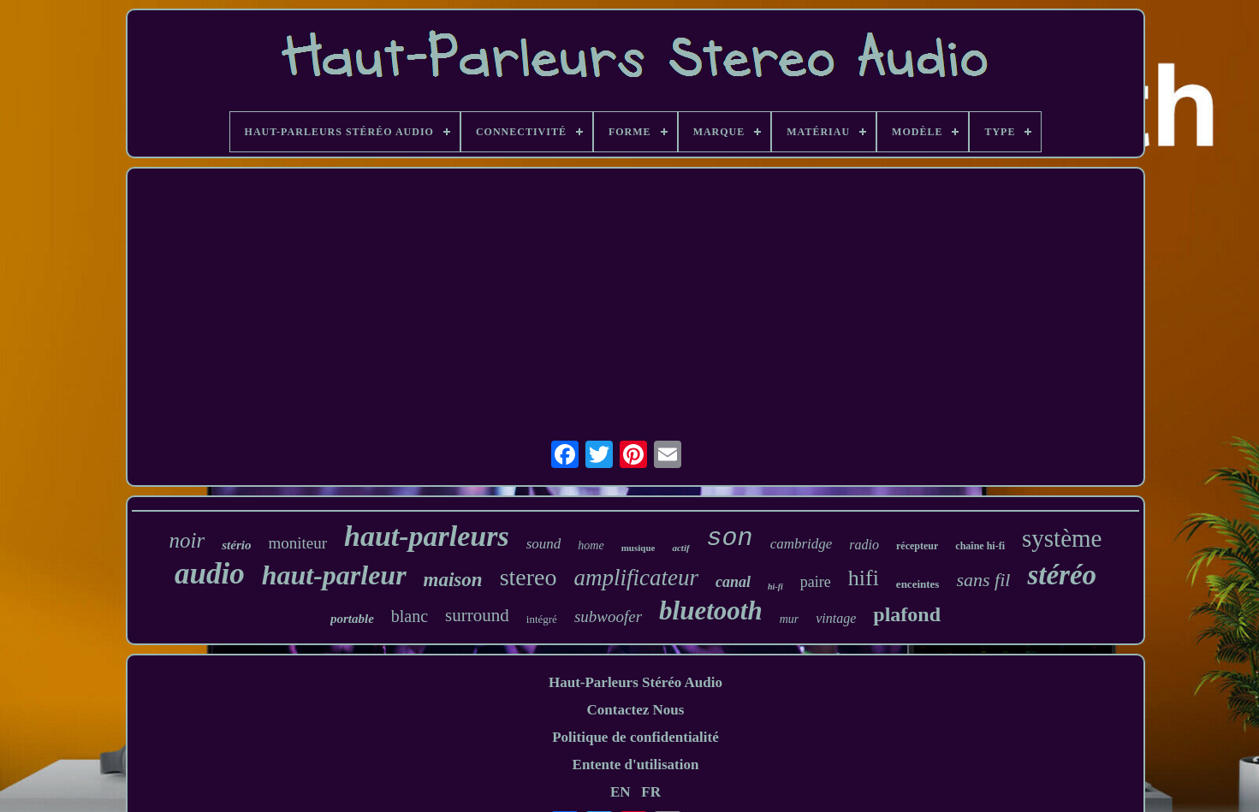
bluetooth (711, 610)
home (590, 545)
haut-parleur (334, 575)
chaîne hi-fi (980, 546)
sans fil (983, 579)
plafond (907, 614)
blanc (409, 616)
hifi (863, 578)
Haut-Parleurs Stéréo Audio (635, 682)
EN (620, 792)
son (730, 538)
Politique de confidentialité (635, 737)
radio (864, 544)
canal (733, 581)
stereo (528, 577)
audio (210, 573)
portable (352, 618)
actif (680, 547)
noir (187, 540)
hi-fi (775, 586)
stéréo (1061, 575)
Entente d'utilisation (636, 764)
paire (815, 581)
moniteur (297, 543)
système (1062, 538)
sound (543, 544)
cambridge (801, 544)
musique (638, 547)
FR (651, 792)
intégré (541, 619)
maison (453, 579)
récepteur (917, 546)
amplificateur (635, 577)
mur (789, 619)
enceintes (918, 584)
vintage (836, 618)
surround (477, 615)
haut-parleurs (426, 536)
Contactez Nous (636, 710)
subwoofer (608, 616)
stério (236, 545)
